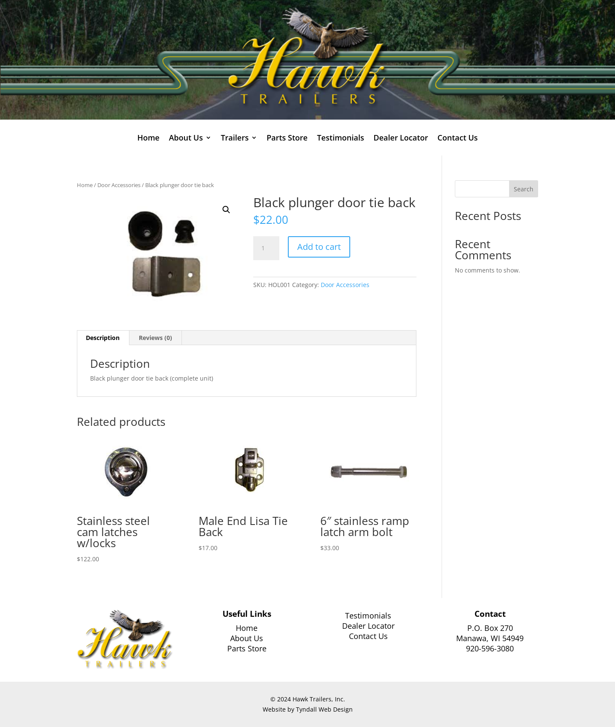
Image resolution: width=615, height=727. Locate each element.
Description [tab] (103, 338)
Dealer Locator (400, 139)
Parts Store (287, 139)
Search (523, 189)
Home (148, 139)
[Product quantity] (266, 248)
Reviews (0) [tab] (155, 338)
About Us (185, 139)
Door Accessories (119, 185)
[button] (226, 209)
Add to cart (319, 246)
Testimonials (340, 139)
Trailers (235, 139)
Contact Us (457, 139)
